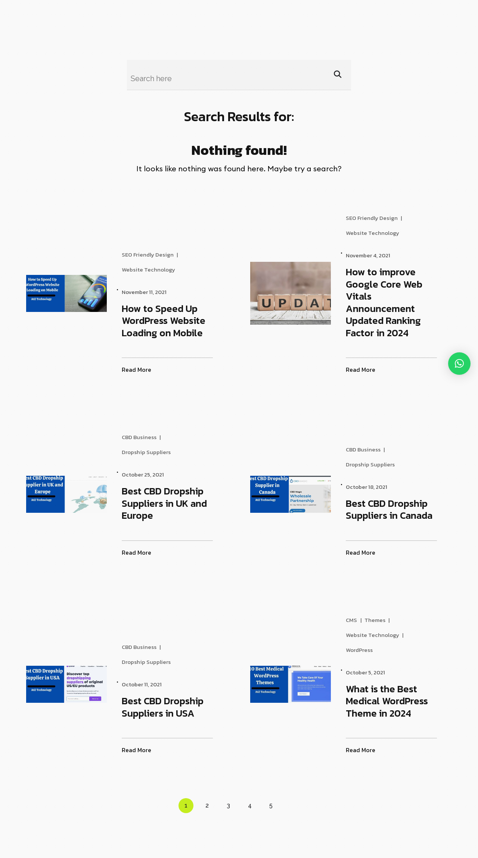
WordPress (361, 650)
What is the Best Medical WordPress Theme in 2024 (389, 700)
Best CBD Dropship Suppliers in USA (165, 706)
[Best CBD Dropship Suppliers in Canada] (308, 494)
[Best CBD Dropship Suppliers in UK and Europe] (84, 494)
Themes (377, 620)
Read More (139, 369)
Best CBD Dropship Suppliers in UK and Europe (166, 503)
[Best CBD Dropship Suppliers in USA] (84, 684)
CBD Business (141, 437)
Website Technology (151, 270)
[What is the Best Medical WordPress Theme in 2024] (308, 684)
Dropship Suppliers (148, 452)
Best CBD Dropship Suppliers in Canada (391, 509)
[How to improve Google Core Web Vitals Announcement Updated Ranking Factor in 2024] (308, 293)
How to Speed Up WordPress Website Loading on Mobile (166, 320)
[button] (459, 363)
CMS (354, 620)
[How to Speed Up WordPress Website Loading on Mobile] (84, 293)
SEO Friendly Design (150, 255)
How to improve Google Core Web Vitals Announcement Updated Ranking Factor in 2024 (386, 302)
